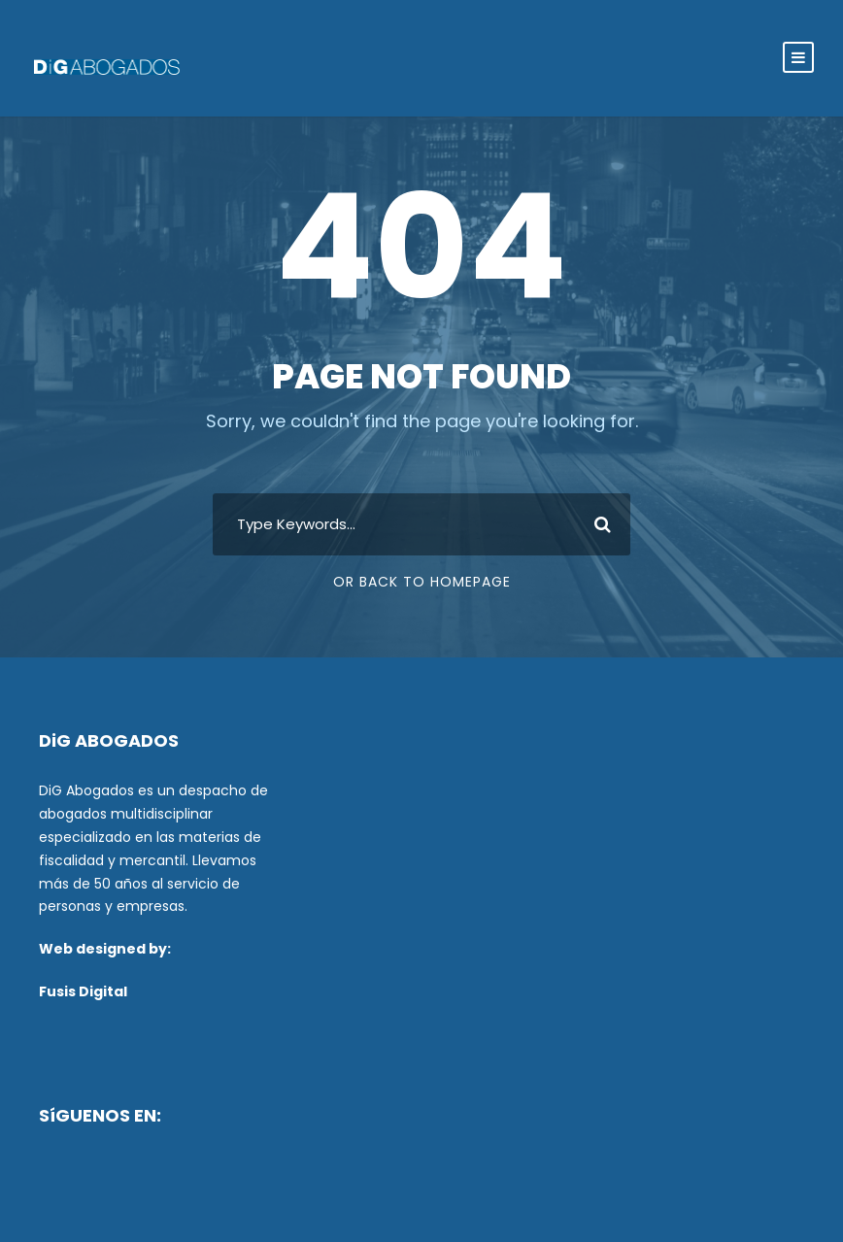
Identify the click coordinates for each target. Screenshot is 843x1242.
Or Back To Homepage (422, 581)
